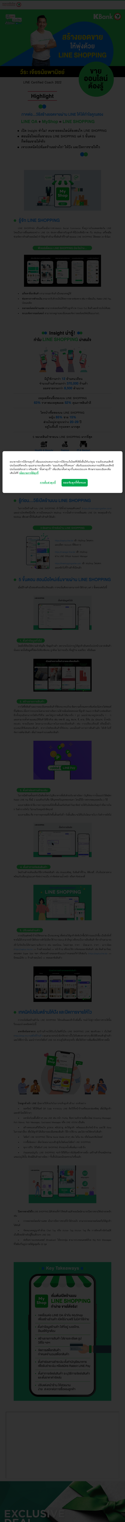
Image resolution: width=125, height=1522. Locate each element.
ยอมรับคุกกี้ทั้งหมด (74, 482)
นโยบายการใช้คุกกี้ (29, 473)
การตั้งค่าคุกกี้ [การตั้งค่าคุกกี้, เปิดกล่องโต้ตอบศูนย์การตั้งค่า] (48, 482)
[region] (62, 472)
